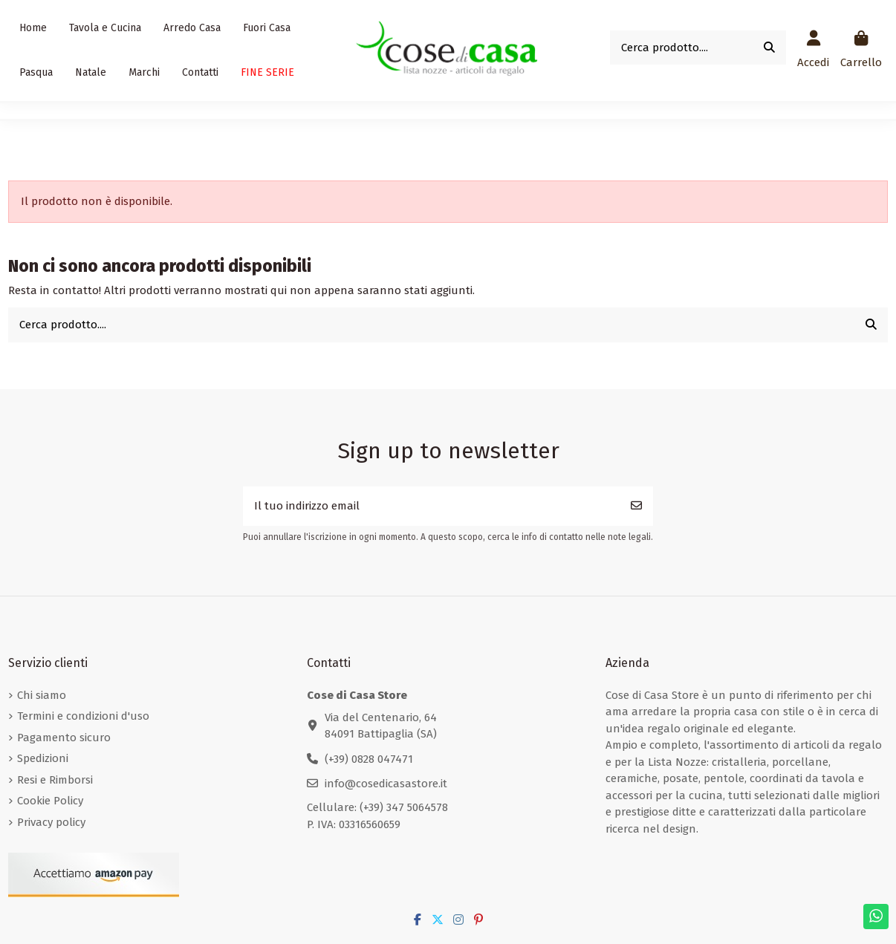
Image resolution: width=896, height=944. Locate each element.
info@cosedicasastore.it (386, 783)
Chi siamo (41, 695)
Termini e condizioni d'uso (83, 716)
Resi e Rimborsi (55, 780)
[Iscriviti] (636, 506)
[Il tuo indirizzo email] (431, 506)
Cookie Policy (50, 800)
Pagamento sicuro (64, 737)
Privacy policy (51, 822)
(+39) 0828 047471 (369, 759)
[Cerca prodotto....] (769, 47)
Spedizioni (42, 758)
